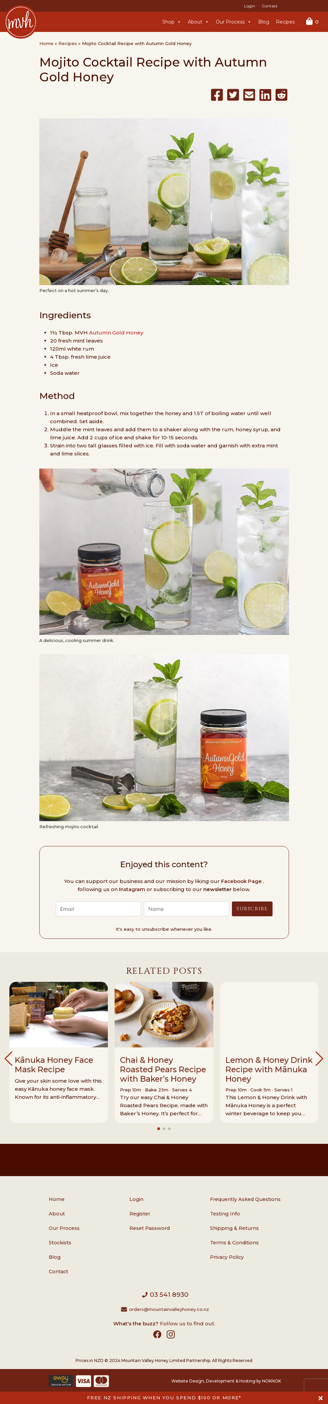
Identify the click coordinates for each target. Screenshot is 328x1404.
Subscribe (252, 909)
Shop (171, 22)
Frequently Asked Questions (245, 1199)
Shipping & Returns (234, 1228)
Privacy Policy (227, 1257)
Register (139, 1214)
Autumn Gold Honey (116, 332)
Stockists (60, 1243)
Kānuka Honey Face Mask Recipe (54, 1064)
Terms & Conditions (234, 1243)
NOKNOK (271, 1380)
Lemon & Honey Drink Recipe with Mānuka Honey (269, 1069)
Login (249, 5)
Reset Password (149, 1228)
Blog (263, 22)
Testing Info (225, 1214)
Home (46, 43)
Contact (270, 5)
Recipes (285, 22)
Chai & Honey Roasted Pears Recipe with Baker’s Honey (163, 1069)
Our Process (233, 22)
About (198, 22)
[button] (8, 1058)
